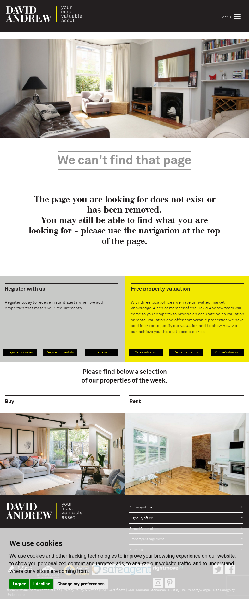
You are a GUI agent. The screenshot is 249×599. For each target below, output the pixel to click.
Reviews (101, 352)
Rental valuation (186, 352)
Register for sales (20, 352)
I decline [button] (41, 583)
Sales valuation (146, 352)
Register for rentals (60, 352)
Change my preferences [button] (80, 583)
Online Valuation (227, 352)
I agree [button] (19, 583)
